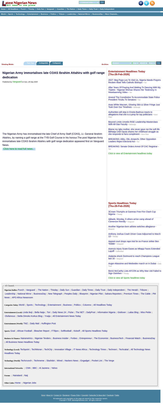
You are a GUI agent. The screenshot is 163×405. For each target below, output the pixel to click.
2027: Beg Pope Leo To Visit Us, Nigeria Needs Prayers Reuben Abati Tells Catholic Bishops (134, 81)
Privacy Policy (75, 395)
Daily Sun (40, 9)
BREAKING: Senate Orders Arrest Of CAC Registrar (132, 146)
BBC (35, 368)
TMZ (25, 323)
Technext (112, 349)
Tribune (62, 14)
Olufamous (10, 316)
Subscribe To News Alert (97, 395)
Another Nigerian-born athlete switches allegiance (131, 226)
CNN (28, 368)
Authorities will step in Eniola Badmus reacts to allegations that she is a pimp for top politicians (130, 113)
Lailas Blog (133, 312)
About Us (49, 395)
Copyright (85, 395)
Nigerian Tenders (43, 338)
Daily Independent (107, 9)
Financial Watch (132, 338)
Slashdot (50, 360)
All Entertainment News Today (67, 316)
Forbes (74, 338)
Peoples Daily (70, 293)
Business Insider (61, 338)
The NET (80, 312)
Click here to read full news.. (18, 149)
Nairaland (17, 375)
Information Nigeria (106, 312)
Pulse (71, 312)
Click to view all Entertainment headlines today (130, 153)
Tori (48, 312)
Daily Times (82, 9)
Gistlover (122, 312)
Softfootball (66, 331)
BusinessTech (116, 338)
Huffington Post (48, 323)
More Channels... (112, 14)
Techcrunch (26, 360)
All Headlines (13, 9)
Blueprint (84, 293)
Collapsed (57, 63)
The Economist (101, 338)
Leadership (71, 14)
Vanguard (51, 9)
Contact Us (57, 395)
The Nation (71, 9)
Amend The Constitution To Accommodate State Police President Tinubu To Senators (134, 98)
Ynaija (47, 316)
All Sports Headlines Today (94, 331)
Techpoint (24, 349)
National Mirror (84, 14)
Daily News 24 (59, 312)
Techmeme (39, 360)
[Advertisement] (80, 38)
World (3, 14)
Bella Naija (40, 312)
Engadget (84, 360)
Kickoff (77, 331)
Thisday (31, 9)
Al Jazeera (44, 368)
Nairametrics (27, 338)
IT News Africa (80, 349)
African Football (24, 331)
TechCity (48, 349)
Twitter (117, 395)
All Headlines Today (102, 305)
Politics (53, 14)
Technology (20, 14)
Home (3, 9)
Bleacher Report (41, 331)
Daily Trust (93, 9)
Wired (60, 360)
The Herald (132, 290)
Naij (26, 375)
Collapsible (43, 63)
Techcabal (123, 349)
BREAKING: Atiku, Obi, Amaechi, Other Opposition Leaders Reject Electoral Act (132, 140)
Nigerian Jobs (29, 383)
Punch (23, 9)
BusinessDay (97, 14)
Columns (87, 305)
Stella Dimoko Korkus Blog (29, 316)
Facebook (110, 395)
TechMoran (36, 349)
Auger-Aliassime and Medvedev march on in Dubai (132, 263)
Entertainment (32, 14)
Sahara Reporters (113, 293)
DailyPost (90, 312)
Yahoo (54, 368)
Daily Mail (34, 323)
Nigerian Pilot (96, 293)
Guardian (60, 9)
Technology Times (97, 349)
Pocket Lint (97, 360)
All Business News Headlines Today (22, 342)
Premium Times (131, 293)
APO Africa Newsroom (22, 297)
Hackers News (71, 360)
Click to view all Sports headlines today (126, 278)
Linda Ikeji (27, 312)
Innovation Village (62, 349)
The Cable (145, 293)
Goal (12, 331)
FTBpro (55, 331)
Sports (10, 14)
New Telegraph (55, 293)
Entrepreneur (85, 338)
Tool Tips (30, 63)
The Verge (109, 360)
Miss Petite (146, 312)
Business (44, 14)
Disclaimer (66, 395)
